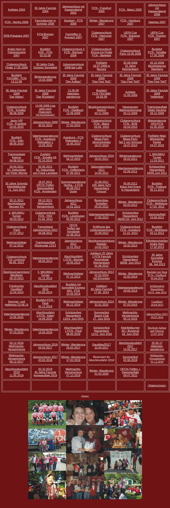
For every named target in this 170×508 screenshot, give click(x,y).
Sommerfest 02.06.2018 (130, 359)
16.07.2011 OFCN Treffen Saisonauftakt (45, 185)
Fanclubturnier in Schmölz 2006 (45, 22)
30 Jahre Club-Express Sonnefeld (45, 66)
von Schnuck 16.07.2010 (132, 144)
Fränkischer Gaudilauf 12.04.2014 (16, 289)
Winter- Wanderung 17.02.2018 (73, 359)
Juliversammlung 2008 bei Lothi (73, 66)
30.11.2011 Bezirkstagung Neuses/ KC (16, 203)
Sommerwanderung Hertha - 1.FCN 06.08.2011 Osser (73, 186)
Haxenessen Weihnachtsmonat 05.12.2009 (130, 110)
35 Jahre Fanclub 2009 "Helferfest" (157, 93)
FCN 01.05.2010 (157, 125)
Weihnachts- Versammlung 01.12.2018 (157, 358)
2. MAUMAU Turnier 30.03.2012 (16, 216)
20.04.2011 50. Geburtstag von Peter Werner (16, 170)
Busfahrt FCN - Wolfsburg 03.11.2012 (157, 230)
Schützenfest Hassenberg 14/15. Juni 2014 (157, 289)
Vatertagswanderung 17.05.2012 (101, 216)
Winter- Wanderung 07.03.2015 (130, 303)
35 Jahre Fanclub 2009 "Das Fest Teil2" (130, 78)
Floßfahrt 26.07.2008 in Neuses (101, 66)
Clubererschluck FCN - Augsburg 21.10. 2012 (130, 230)
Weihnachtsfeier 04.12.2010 (73, 157)
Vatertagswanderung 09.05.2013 (45, 260)
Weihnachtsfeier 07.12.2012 (16, 244)
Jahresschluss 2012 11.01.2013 (73, 244)
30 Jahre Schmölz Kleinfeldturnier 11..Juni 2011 (16, 186)
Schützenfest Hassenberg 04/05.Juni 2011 (157, 170)
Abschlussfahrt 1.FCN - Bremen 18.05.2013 (73, 259)
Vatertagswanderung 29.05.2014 (130, 289)
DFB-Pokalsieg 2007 (16, 35)
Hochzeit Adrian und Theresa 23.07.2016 (157, 331)
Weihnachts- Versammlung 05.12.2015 (130, 315)
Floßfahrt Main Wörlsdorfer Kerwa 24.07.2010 (157, 140)
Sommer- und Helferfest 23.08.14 (16, 303)
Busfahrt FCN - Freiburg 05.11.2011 (157, 186)
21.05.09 (73, 90)
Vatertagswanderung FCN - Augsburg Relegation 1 (45, 139)
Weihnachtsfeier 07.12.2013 (73, 275)
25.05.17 (157, 343)
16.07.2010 (102, 145)
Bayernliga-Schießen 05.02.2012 (101, 203)
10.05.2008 (134, 53)
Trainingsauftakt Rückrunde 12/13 (45, 244)
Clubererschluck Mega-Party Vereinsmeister (101, 139)
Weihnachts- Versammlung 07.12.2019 (73, 372)
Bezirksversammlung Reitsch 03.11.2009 (102, 110)
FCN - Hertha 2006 (16, 22)
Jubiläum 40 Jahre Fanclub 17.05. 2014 (101, 289)
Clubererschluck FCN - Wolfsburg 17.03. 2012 (157, 203)
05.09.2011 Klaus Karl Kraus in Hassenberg (130, 186)
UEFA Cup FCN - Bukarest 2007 (130, 35)
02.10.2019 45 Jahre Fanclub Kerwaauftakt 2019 (45, 372)
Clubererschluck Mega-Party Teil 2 (129, 139)
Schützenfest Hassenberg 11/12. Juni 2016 (101, 331)
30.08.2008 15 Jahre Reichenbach (130, 66)
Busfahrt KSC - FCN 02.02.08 (45, 52)
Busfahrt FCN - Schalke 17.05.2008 (157, 52)
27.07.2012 (16, 233)
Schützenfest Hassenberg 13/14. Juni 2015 (73, 315)
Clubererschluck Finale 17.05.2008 (16, 66)
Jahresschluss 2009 (45, 122)
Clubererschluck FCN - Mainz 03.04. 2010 (101, 123)
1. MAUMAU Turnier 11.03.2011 (157, 157)
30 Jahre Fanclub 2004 (45, 10)
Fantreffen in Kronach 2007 (73, 36)
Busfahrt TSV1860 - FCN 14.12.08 (16, 78)
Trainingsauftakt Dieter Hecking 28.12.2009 (157, 110)
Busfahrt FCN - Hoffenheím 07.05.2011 (73, 170)
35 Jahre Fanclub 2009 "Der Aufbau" (73, 78)
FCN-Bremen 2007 (45, 36)
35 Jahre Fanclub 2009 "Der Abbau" (16, 93)
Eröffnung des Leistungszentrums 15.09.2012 (101, 230)
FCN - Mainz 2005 (130, 9)
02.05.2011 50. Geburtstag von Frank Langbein (45, 170)
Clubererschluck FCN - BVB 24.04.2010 (130, 123)
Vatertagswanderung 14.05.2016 (45, 331)
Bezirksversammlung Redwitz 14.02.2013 (102, 244)
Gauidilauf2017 (101, 344)
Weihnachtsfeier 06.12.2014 (73, 303)
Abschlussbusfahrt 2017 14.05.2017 (130, 346)
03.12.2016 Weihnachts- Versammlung (16, 346)
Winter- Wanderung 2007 (101, 22)
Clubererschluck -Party (16, 228)
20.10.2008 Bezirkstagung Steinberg (157, 66)
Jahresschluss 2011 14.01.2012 (73, 203)
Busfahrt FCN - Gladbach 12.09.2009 (73, 110)
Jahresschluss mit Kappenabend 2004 (73, 9)
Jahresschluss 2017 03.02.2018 (45, 359)
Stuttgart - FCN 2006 (73, 22)
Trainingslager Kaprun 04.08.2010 (16, 157)
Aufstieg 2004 (16, 9)
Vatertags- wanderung (73, 95)
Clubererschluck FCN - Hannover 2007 (101, 35)
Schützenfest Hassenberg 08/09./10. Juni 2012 (130, 216)
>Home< (85, 396)
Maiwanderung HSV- (157, 122)
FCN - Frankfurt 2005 (101, 10)
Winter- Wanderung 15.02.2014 (130, 275)
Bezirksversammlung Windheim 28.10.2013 (16, 275)
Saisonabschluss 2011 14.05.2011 (101, 170)
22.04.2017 (102, 347)
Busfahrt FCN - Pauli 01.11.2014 (45, 303)
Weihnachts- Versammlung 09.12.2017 (16, 358)
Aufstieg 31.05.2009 (130, 94)
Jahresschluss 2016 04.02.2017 (45, 346)
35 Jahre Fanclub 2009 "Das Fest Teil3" (157, 78)
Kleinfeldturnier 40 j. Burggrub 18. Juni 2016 (130, 331)
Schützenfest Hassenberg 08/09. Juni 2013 (130, 259)
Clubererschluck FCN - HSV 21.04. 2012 (45, 216)
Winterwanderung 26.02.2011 (130, 157)
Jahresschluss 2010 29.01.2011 (101, 157)
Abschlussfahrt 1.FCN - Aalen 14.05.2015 (45, 315)
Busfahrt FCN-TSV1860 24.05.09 (101, 93)
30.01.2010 (45, 125)
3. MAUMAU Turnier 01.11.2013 (45, 275)
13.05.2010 (45, 145)
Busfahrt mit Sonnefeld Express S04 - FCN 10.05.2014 (73, 289)
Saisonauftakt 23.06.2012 (156, 216)
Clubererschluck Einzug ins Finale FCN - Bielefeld (101, 52)
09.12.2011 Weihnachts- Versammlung (45, 203)
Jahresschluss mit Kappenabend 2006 (157, 10)
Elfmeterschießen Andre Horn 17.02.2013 (157, 244)
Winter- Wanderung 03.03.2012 (130, 203)
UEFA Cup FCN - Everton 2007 (157, 35)
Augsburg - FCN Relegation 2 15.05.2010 (73, 140)
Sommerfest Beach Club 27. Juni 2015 (101, 315)
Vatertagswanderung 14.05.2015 (16, 316)
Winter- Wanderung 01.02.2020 (101, 372)
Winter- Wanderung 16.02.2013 (130, 244)
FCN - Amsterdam (45, 191)
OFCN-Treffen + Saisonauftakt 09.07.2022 (130, 372)
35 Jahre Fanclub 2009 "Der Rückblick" (45, 93)
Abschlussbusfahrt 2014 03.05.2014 (45, 289)
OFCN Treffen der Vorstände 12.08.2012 (73, 230)
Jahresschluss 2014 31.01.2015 (101, 303)
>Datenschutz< (157, 385)
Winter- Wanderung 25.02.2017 (73, 346)
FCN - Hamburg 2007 (130, 22)
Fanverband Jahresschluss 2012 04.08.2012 (45, 230)
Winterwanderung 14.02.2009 (45, 78)
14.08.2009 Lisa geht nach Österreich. (45, 110)
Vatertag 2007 (157, 22)
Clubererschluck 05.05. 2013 (16, 259)
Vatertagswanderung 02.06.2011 (130, 170)
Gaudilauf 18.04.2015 (157, 303)
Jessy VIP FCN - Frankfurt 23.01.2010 (16, 123)
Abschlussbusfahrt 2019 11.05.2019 (16, 372)
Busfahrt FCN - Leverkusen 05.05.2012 (73, 216)
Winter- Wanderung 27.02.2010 (73, 124)
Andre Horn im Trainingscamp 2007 (16, 52)
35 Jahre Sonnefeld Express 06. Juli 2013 (157, 259)
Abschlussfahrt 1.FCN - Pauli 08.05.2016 (73, 331)
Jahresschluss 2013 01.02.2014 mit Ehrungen (101, 275)
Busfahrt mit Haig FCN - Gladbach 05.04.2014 (157, 275)
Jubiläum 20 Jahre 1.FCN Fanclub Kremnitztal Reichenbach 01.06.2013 (101, 259)
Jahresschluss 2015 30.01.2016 (157, 316)
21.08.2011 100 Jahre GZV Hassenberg (101, 186)
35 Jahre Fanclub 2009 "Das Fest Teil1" (101, 78)
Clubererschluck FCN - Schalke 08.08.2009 (16, 110)
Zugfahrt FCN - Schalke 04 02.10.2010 (45, 157)
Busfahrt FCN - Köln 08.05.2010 (16, 140)
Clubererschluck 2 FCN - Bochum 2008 (73, 52)
